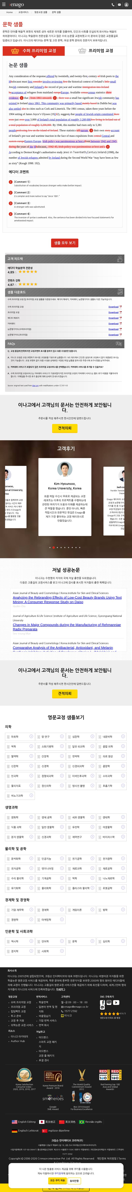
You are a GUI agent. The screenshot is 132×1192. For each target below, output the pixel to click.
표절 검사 (44, 1060)
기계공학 (46, 878)
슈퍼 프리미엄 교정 (21, 1002)
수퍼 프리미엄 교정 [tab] (38, 51)
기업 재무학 (17, 910)
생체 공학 (47, 817)
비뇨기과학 (17, 795)
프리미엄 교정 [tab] (101, 51)
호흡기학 (107, 786)
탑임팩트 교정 (18, 1011)
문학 (74, 941)
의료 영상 (108, 756)
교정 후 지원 (17, 1020)
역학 (13, 746)
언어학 (45, 941)
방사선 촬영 (78, 786)
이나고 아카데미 (19, 1036)
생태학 (106, 817)
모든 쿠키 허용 (57, 1180)
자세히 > (60, 989)
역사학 (14, 941)
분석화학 (16, 858)
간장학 (45, 756)
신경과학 (46, 837)
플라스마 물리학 (81, 888)
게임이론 (77, 910)
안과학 (14, 776)
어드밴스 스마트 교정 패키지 (48, 1042)
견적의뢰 (65, 428)
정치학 (14, 951)
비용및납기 (45, 1016)
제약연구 (77, 837)
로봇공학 (107, 888)
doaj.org (35, 385)
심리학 (106, 941)
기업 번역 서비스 (48, 1020)
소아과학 (107, 776)
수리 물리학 (17, 878)
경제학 (45, 910)
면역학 (75, 756)
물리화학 (46, 888)
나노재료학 (109, 878)
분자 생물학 (17, 837)
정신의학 (46, 786)
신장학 (14, 766)
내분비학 (107, 736)
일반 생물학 (48, 827)
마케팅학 (46, 919)
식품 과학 (16, 827)
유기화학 (16, 888)
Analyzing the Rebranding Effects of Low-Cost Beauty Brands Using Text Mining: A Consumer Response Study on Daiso (67, 600)
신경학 (45, 766)
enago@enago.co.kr (76, 1006)
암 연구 (45, 736)
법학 (105, 910)
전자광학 (107, 858)
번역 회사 (44, 1025)
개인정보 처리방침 (106, 1158)
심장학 (75, 736)
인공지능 (46, 858)
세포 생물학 (78, 817)
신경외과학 (78, 766)
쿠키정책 (58, 1173)
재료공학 (107, 868)
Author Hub (18, 1041)
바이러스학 (109, 837)
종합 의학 (108, 746)
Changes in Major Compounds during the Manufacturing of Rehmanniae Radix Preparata (67, 627)
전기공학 (77, 858)
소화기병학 (47, 746)
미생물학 (107, 827)
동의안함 (74, 1181)
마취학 (14, 736)
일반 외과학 (78, 746)
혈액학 (14, 756)
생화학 (14, 817)
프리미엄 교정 (18, 1007)
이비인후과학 (79, 776)
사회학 (45, 951)
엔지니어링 (47, 868)
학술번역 (43, 1002)
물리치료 (16, 786)
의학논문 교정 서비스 (22, 1025)
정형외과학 (47, 776)
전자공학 (16, 868)
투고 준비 (16, 1016)
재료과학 (77, 868)
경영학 (14, 919)
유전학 (75, 827)
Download (113, 307)
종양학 (106, 766)
